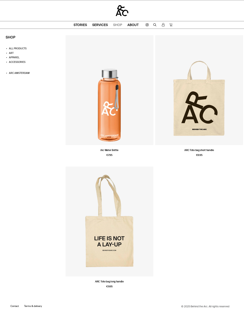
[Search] (155, 24)
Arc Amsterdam (19, 72)
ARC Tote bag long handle (109, 281)
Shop (117, 25)
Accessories (17, 61)
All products (18, 48)
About (133, 25)
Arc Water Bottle (109, 150)
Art (11, 52)
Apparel (14, 57)
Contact (14, 306)
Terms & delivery (33, 306)
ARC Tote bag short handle (199, 150)
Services (100, 25)
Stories (80, 25)
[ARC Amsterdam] (122, 10)
